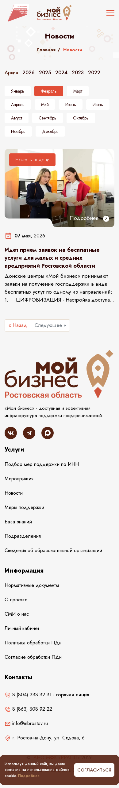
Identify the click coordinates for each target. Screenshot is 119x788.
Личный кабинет (22, 628)
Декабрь (50, 131)
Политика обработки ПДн (33, 642)
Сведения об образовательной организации (53, 550)
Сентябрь (47, 118)
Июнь (70, 104)
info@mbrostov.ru (26, 723)
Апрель (18, 104)
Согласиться (94, 770)
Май (45, 104)
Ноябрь (18, 131)
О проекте (16, 599)
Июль (98, 104)
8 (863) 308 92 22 (28, 709)
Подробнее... (30, 776)
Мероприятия (19, 478)
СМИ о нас (17, 614)
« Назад (18, 325)
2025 (45, 72)
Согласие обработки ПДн (33, 657)
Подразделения (23, 536)
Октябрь (81, 118)
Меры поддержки (24, 507)
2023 (78, 72)
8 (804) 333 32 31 (28, 694)
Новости (14, 493)
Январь (17, 91)
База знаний (18, 521)
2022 (94, 72)
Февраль (49, 91)
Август (16, 118)
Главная (46, 49)
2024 (61, 72)
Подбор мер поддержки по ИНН (42, 464)
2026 (28, 72)
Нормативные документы (32, 585)
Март (77, 91)
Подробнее (90, 218)
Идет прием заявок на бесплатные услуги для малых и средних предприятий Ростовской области (52, 258)
